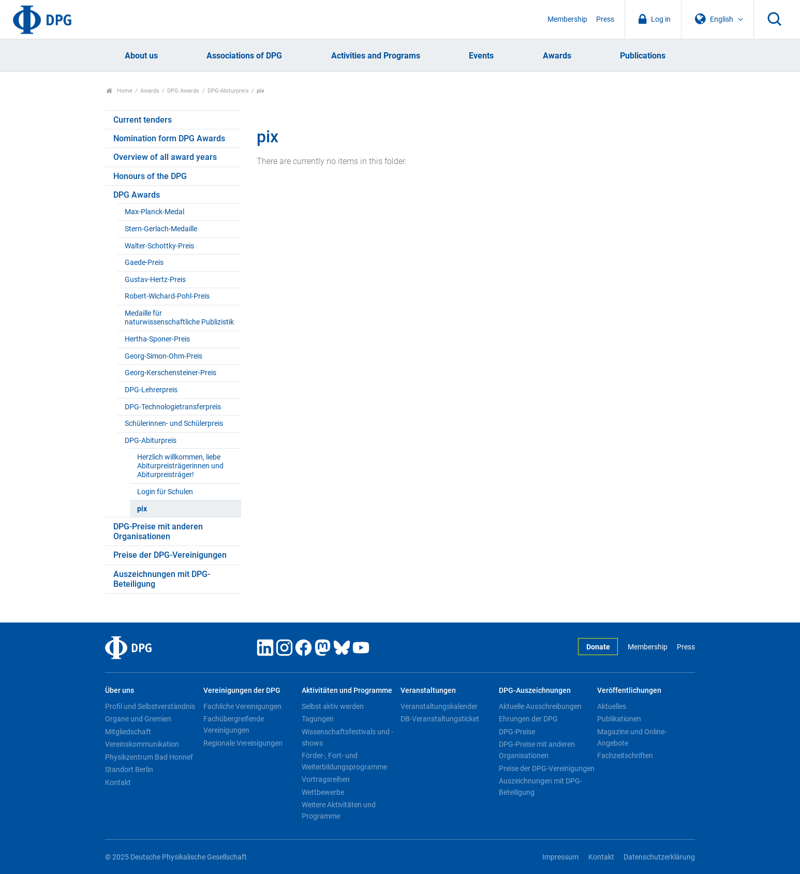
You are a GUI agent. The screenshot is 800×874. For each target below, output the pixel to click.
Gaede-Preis (144, 262)
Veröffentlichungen (629, 690)
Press (605, 19)
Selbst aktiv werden (333, 706)
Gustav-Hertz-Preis (155, 279)
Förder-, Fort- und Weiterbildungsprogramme (344, 761)
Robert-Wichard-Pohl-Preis (167, 296)
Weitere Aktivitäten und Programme (339, 810)
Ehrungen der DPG (528, 719)
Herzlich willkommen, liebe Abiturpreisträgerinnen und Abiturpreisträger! (180, 466)
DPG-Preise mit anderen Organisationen (158, 531)
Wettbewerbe (323, 792)
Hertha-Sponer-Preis (157, 339)
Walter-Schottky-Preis (159, 246)
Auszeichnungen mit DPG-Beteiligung (161, 579)
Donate (598, 647)
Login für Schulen (165, 491)
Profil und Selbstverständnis (150, 706)
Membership (567, 19)
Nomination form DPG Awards (169, 138)
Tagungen (318, 719)
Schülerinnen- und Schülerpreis (174, 423)
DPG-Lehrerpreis (151, 390)
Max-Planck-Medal (154, 212)
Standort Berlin (129, 769)
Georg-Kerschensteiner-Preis (170, 372)
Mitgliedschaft (128, 732)
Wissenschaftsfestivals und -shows (347, 737)
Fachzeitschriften (625, 755)
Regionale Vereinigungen (243, 743)
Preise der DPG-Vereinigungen (170, 555)
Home (119, 90)
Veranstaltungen (428, 690)
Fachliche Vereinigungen (242, 706)
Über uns (119, 690)
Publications (642, 56)
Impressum (560, 857)
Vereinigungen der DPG (241, 690)
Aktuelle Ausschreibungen (540, 706)
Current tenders (142, 120)
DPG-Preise (517, 732)
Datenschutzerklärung (659, 857)
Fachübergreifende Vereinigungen (233, 724)
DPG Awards (183, 90)
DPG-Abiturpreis (228, 90)
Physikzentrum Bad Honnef (149, 757)
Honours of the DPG (150, 176)
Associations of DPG (244, 56)
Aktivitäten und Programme (347, 690)
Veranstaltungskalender (439, 706)
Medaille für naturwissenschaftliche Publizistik (179, 318)
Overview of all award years (165, 157)
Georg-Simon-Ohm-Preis (163, 356)
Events (481, 56)
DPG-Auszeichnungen (535, 690)
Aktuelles (611, 706)
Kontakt (118, 782)
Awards (557, 56)
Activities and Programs (375, 56)
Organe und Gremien (138, 719)
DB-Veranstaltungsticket (440, 719)
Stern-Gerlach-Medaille (161, 229)
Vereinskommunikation (142, 744)
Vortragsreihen (326, 779)
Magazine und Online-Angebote (631, 737)
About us (141, 56)
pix (142, 509)
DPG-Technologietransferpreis (173, 407)
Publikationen (619, 719)
